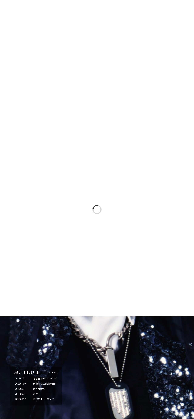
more (54, 372)
